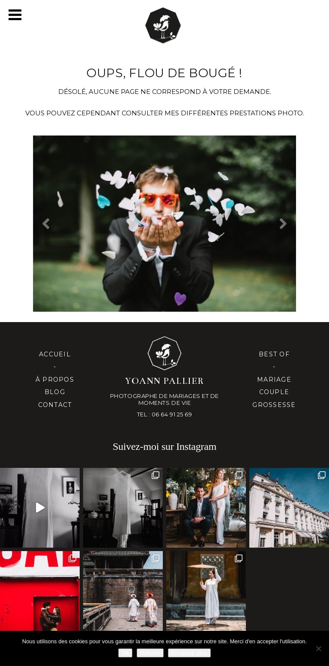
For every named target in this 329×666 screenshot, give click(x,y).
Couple (274, 392)
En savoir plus (189, 653)
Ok (125, 653)
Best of (274, 354)
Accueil (55, 354)
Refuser (150, 653)
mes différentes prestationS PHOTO (233, 113)
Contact (55, 405)
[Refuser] (318, 648)
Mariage (274, 379)
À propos (55, 379)
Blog (55, 392)
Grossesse (274, 405)
